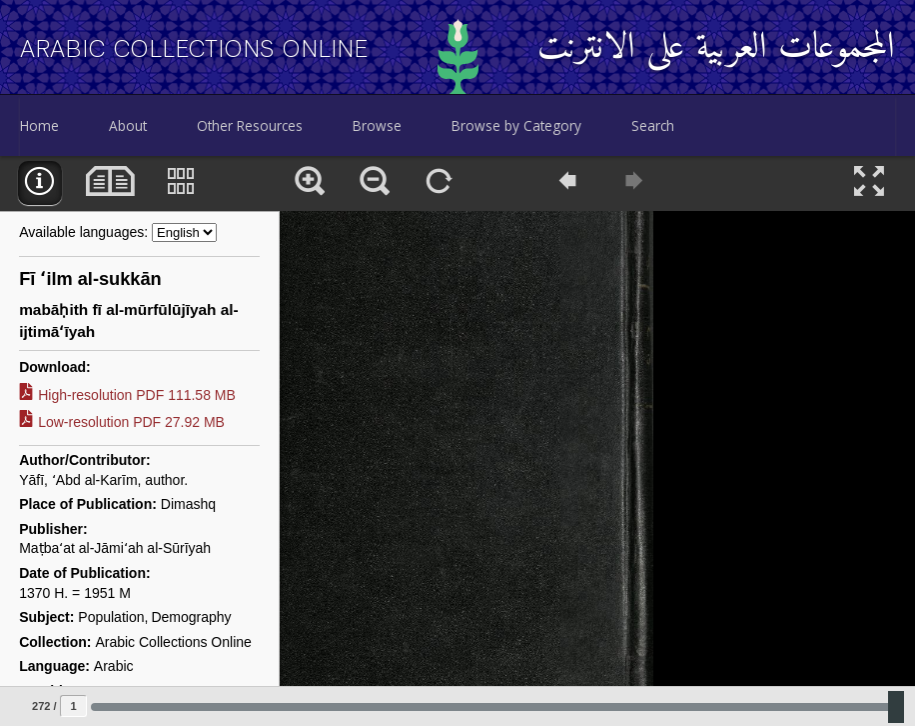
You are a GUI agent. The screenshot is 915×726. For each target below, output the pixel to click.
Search (652, 125)
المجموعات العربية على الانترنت (716, 48)
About (128, 125)
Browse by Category (516, 125)
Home (39, 125)
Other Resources (250, 125)
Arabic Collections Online (194, 49)
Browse (377, 125)
